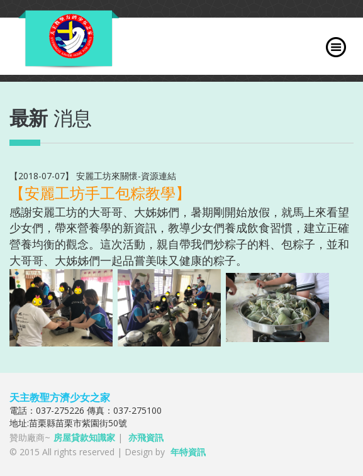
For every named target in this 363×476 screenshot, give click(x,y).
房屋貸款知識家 (84, 437)
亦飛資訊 (146, 437)
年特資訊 (188, 452)
